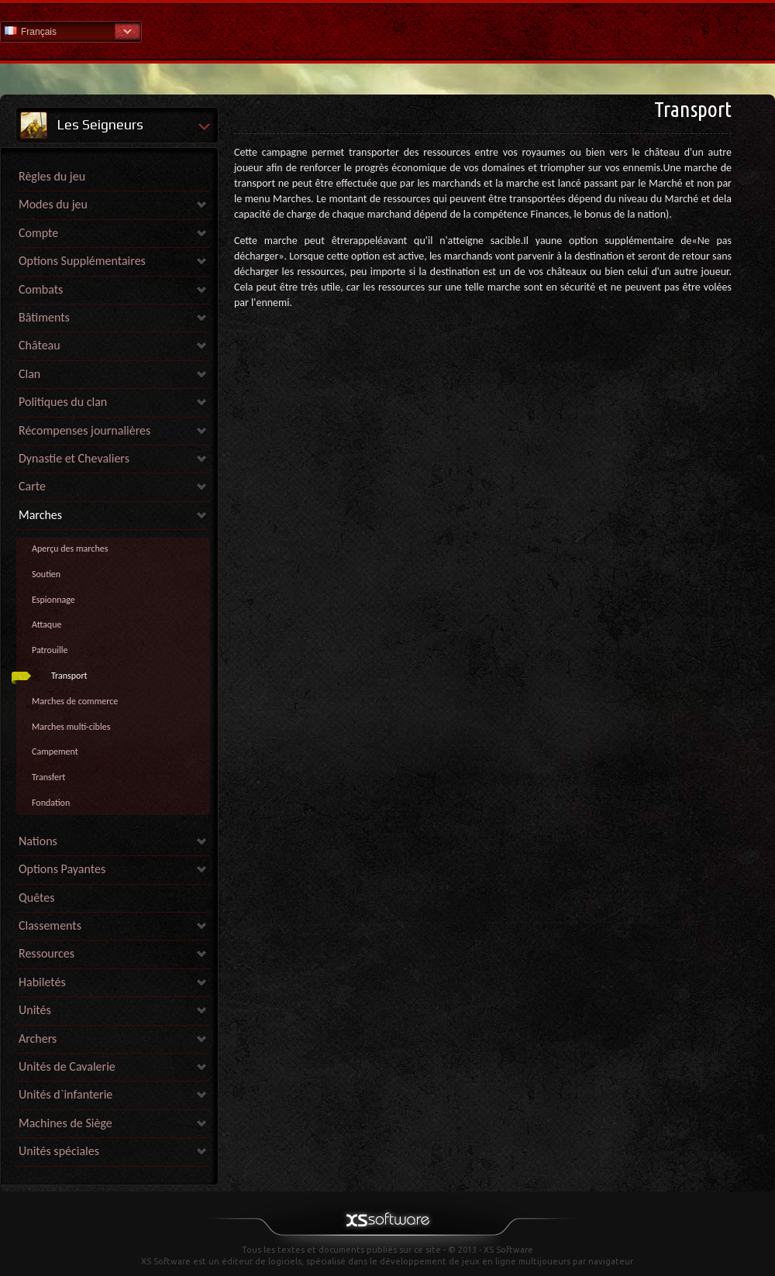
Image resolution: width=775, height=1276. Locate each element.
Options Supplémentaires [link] (82, 260)
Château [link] (39, 345)
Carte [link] (32, 486)
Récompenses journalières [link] (84, 430)
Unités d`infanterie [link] (65, 1094)
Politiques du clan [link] (63, 401)
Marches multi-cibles (71, 726)
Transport (69, 675)
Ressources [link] (46, 953)
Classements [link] (50, 925)
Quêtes (36, 897)
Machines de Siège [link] (65, 1123)
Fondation (51, 802)
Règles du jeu (52, 176)
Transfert (48, 777)
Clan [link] (29, 373)
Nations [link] (38, 841)
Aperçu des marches (70, 548)
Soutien (46, 574)
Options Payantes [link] (62, 869)
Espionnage (53, 599)
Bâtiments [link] (44, 317)
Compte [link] (38, 232)
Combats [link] (41, 289)
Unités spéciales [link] (59, 1151)
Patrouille (49, 650)
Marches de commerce (75, 701)
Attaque (46, 624)
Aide (387, 31)
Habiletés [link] (42, 982)
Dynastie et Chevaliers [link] (74, 458)
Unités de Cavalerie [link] (67, 1066)
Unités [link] (35, 1010)
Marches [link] (40, 514)
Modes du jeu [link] (53, 204)
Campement (55, 751)
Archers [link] (38, 1038)
